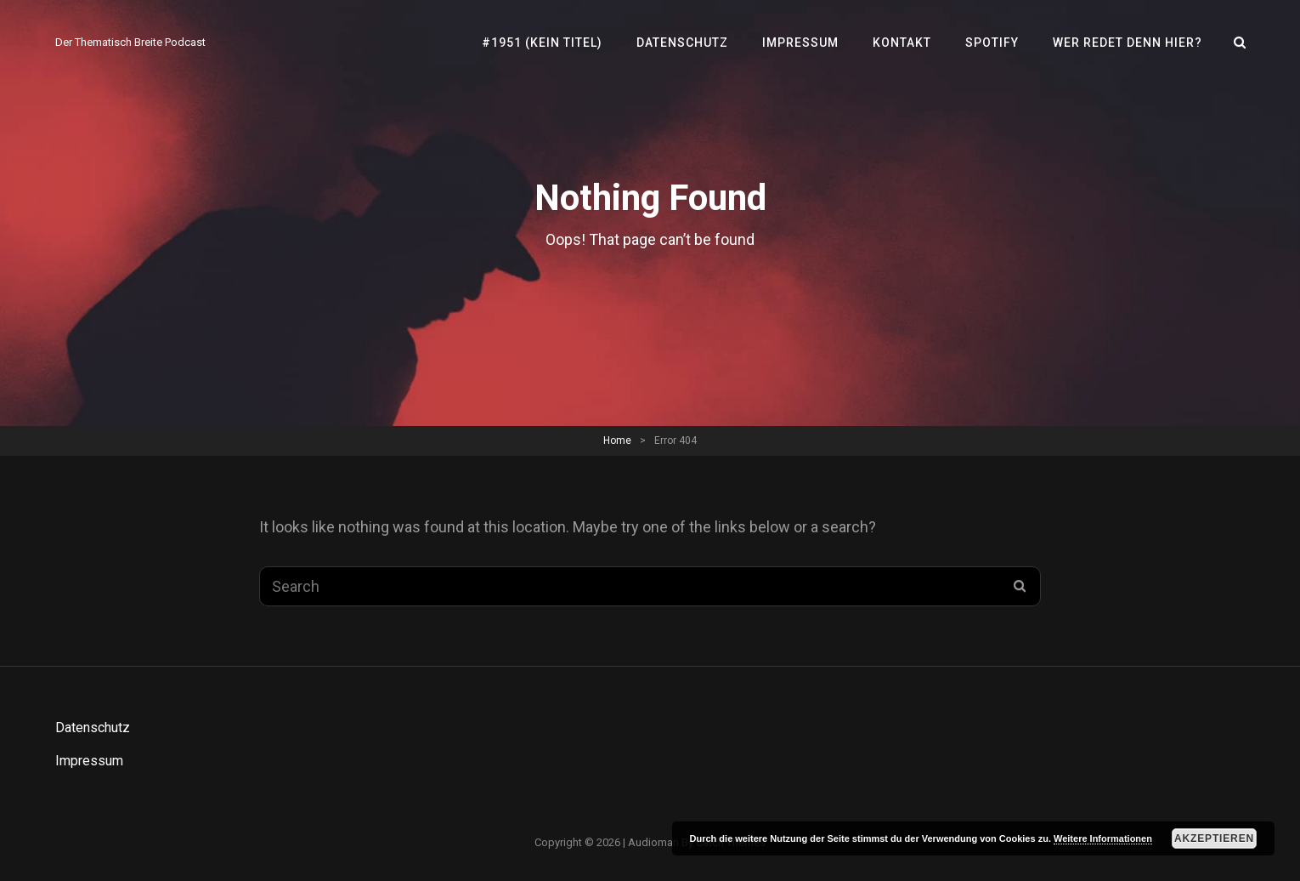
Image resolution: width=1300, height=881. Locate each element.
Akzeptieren (1214, 838)
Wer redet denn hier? (1127, 42)
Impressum (800, 42)
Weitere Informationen (1103, 838)
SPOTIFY (992, 42)
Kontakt (902, 42)
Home (617, 440)
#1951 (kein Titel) (542, 42)
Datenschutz (682, 42)
